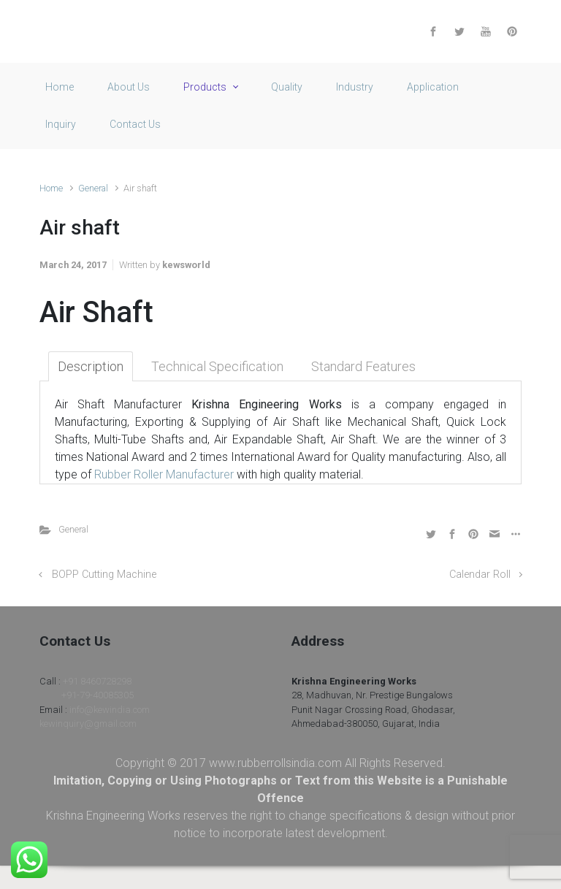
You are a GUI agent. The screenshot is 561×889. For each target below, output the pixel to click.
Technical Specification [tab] (217, 366)
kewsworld (186, 264)
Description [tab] (90, 366)
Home (51, 188)
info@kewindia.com (109, 709)
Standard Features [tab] (363, 366)
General (93, 188)
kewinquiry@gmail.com (88, 723)
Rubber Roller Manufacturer (164, 474)
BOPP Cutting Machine (104, 574)
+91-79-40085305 (97, 695)
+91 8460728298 (97, 681)
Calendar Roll (480, 574)
